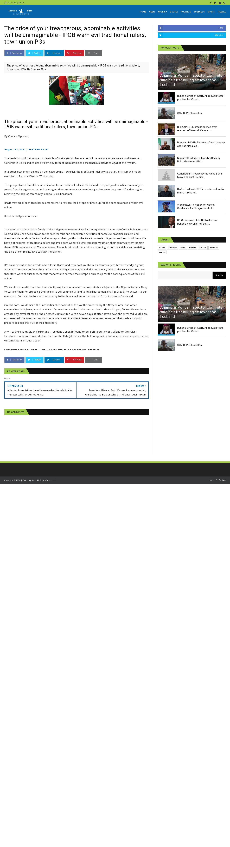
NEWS (152, 11)
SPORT (211, 11)
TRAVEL (222, 11)
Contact (222, 480)
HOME (142, 11)
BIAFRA (174, 11)
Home (211, 480)
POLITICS (186, 11)
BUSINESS (199, 11)
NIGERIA (162, 11)
